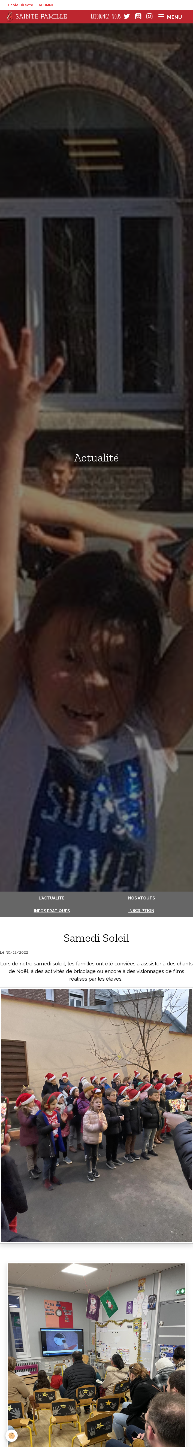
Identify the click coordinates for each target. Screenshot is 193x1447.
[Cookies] (11, 1436)
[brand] (37, 16)
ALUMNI (46, 5)
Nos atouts (141, 898)
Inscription (141, 910)
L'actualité (52, 898)
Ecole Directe (20, 5)
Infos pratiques (52, 910)
